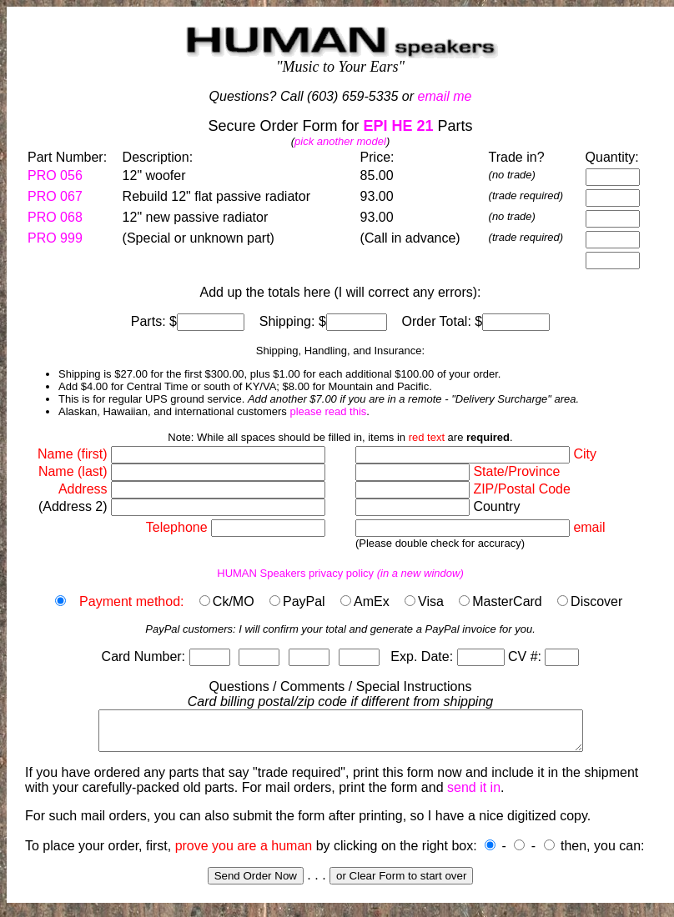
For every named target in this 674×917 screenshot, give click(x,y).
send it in (473, 795)
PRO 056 (55, 175)
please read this (327, 411)
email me (445, 96)
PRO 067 (55, 196)
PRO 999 (55, 238)
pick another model (340, 141)
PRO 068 (55, 217)
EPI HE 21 (398, 126)
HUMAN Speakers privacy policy (340, 573)
